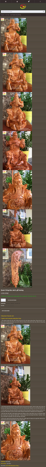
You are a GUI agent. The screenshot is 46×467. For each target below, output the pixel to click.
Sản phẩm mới (17, 303)
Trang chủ (2, 14)
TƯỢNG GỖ (12, 303)
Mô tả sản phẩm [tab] (5, 310)
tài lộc (43, 418)
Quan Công (7, 14)
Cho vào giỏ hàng (12, 300)
